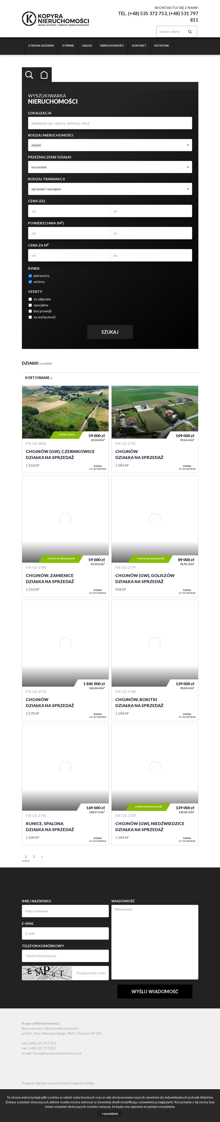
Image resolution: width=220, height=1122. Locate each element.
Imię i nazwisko (36, 901)
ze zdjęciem (40, 299)
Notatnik (161, 45)
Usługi (87, 45)
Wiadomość (123, 901)
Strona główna (41, 45)
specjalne (38, 305)
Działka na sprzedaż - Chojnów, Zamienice (65, 536)
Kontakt (139, 45)
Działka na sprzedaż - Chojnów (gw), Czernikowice (65, 429)
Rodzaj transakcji (46, 179)
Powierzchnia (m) (46, 223)
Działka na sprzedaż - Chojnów (155, 429)
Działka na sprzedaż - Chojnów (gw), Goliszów (155, 536)
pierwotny (39, 275)
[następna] (42, 857)
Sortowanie (38, 378)
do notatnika (97, 467)
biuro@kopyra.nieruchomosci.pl (57, 1053)
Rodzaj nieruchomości (50, 135)
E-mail (28, 923)
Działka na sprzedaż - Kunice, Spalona (65, 784)
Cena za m (38, 245)
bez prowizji (40, 311)
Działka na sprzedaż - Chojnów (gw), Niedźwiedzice (155, 784)
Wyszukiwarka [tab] (29, 74)
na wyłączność (42, 317)
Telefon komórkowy (43, 946)
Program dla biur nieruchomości (46, 1083)
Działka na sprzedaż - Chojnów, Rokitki (155, 660)
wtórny (37, 281)
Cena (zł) (36, 201)
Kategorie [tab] (44, 74)
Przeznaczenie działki (49, 157)
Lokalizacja (39, 113)
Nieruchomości (112, 45)
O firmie (68, 45)
